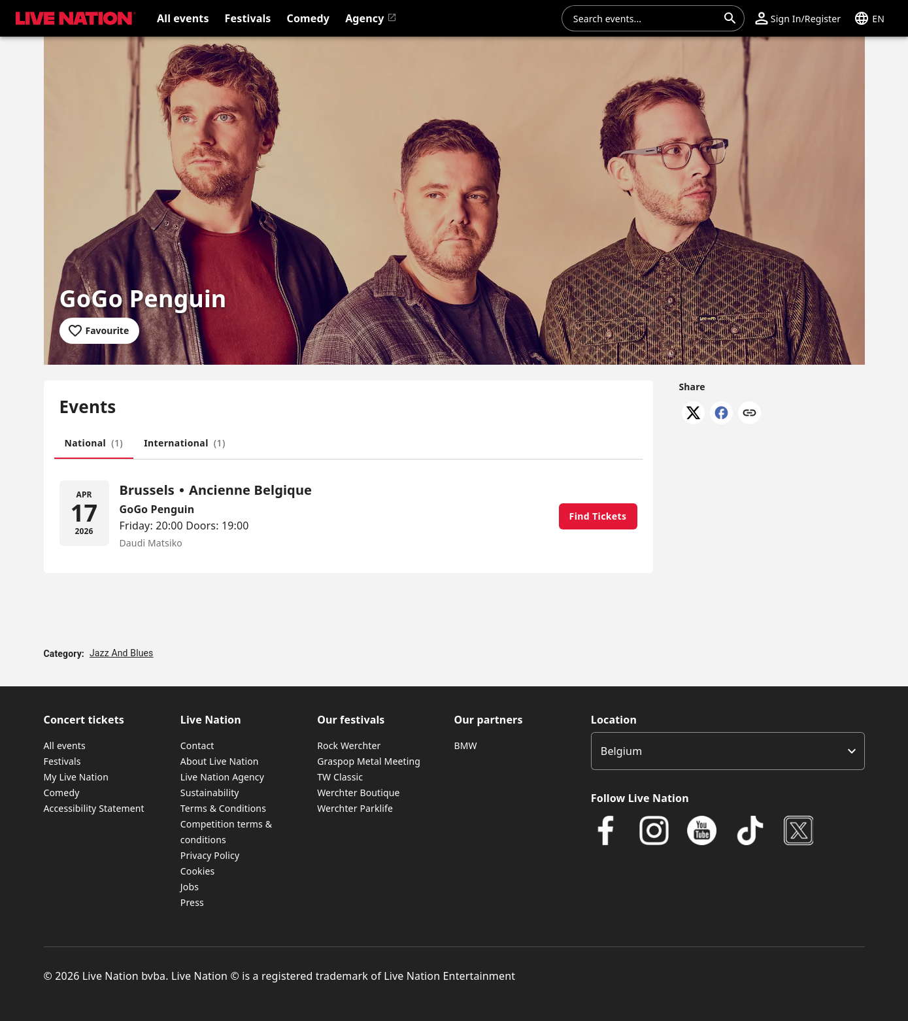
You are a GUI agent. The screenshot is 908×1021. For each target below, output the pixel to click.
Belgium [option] (621, 751)
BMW (465, 745)
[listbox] (728, 751)
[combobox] (645, 18)
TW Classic (340, 777)
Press (192, 902)
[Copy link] (749, 413)
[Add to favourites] (99, 331)
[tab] (94, 443)
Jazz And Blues (122, 653)
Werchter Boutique (358, 792)
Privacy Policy (209, 855)
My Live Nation (76, 777)
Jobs (189, 886)
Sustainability (209, 792)
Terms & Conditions (223, 808)
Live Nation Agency (222, 777)
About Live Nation (219, 761)
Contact (197, 745)
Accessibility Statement (94, 808)
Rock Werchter (348, 745)
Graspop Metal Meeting (368, 761)
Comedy (62, 792)
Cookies (197, 871)
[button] (798, 18)
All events (65, 745)
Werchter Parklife (355, 808)
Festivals (62, 761)
